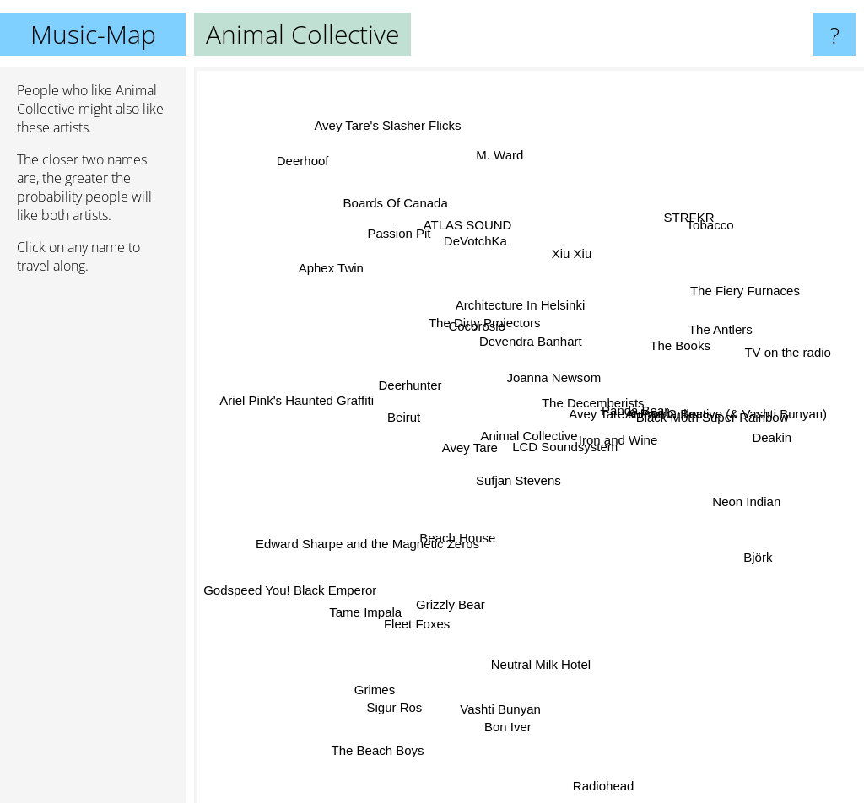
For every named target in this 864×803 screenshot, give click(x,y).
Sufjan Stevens (508, 440)
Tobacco (710, 214)
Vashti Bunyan (475, 726)
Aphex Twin (321, 258)
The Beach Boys (372, 764)
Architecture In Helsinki (503, 309)
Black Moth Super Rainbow (713, 440)
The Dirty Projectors (472, 340)
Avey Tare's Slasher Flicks (376, 96)
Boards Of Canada (395, 176)
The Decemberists (598, 398)
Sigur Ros (390, 722)
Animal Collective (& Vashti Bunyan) (725, 396)
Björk (767, 553)
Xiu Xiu (587, 226)
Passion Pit (398, 248)
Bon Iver (524, 748)
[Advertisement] (92, 546)
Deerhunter (413, 393)
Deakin (787, 427)
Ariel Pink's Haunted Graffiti (317, 398)
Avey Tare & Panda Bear (638, 423)
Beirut (391, 447)
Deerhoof (301, 166)
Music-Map (93, 34)
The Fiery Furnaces (766, 285)
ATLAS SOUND (478, 217)
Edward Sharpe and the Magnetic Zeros (388, 516)
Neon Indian (728, 492)
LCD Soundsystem (582, 470)
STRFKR (676, 225)
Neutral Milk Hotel (543, 715)
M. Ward (513, 144)
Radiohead (613, 790)
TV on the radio (783, 348)
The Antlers (694, 340)
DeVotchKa (484, 257)
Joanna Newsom (548, 354)
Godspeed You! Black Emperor (287, 589)
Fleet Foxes (407, 625)
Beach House (459, 499)
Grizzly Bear (453, 614)
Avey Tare (466, 440)
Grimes (380, 678)
